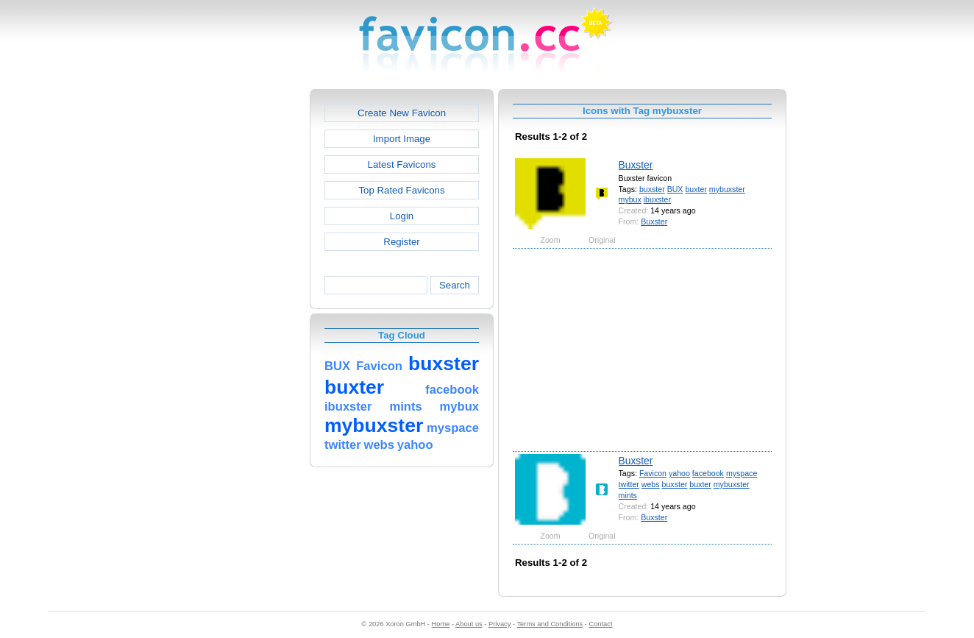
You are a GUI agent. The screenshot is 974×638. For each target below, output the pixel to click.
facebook (708, 473)
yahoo (679, 473)
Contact (601, 624)
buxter (696, 189)
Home (441, 624)
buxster (652, 189)
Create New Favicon (402, 112)
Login (401, 215)
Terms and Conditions (549, 624)
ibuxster (657, 199)
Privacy (499, 624)
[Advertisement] (246, 310)
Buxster (636, 165)
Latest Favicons (402, 164)
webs (650, 484)
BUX (675, 189)
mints (628, 495)
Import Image (401, 138)
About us (469, 624)
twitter (629, 484)
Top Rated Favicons (401, 190)
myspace (741, 473)
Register (401, 241)
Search (454, 285)
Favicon (652, 473)
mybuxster (727, 189)
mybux (630, 199)
